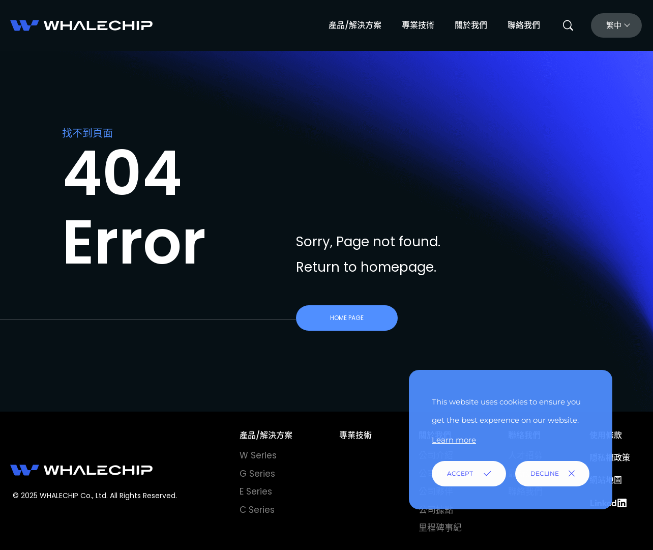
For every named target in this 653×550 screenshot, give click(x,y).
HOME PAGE (347, 317)
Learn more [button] (454, 440)
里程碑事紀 (440, 528)
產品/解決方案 (355, 25)
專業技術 (418, 25)
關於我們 (471, 25)
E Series (256, 491)
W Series (258, 455)
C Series (257, 510)
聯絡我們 (524, 25)
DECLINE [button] (544, 473)
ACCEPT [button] (460, 473)
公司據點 (436, 510)
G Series (257, 474)
